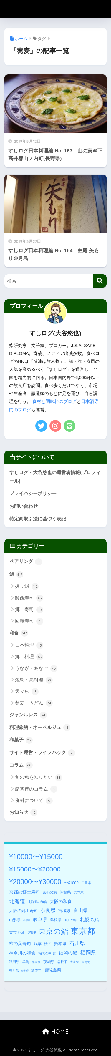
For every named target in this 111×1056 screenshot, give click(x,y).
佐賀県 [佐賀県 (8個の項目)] (65, 892)
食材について (33, 800)
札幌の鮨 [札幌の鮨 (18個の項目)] (89, 919)
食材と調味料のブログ (54, 401)
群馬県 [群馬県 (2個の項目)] (36, 962)
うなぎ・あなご (36, 668)
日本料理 (29, 645)
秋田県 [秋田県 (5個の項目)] (14, 962)
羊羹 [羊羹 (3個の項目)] (25, 962)
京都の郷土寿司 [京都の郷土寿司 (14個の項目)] (24, 891)
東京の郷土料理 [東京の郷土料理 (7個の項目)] (22, 932)
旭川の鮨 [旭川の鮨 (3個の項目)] (70, 920)
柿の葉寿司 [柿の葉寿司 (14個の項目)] (20, 943)
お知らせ (23, 812)
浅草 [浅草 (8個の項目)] (38, 944)
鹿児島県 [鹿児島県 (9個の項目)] (53, 970)
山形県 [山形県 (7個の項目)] (15, 920)
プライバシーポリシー (33, 493)
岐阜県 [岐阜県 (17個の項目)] (40, 919)
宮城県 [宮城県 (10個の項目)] (64, 910)
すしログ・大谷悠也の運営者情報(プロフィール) (54, 477)
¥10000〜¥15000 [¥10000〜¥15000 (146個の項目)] (36, 857)
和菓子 (21, 740)
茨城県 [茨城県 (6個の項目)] (49, 962)
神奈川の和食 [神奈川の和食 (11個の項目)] (22, 953)
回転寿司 (29, 621)
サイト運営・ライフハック (42, 752)
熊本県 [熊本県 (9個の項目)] (60, 943)
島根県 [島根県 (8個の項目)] (56, 920)
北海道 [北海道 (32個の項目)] (17, 901)
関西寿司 (29, 598)
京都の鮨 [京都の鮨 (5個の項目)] (50, 892)
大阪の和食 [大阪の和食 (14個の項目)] (61, 901)
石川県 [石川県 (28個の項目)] (77, 943)
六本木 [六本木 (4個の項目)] (79, 892)
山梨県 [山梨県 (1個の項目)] (26, 920)
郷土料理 (29, 656)
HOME (55, 1031)
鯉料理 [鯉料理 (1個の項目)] (25, 970)
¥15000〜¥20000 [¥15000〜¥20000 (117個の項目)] (35, 869)
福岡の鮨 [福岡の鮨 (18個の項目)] (68, 952)
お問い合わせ (23, 506)
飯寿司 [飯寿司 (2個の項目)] (86, 962)
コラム (21, 765)
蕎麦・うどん (33, 703)
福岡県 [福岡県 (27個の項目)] (88, 953)
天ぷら (26, 691)
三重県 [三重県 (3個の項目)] (86, 883)
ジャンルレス (28, 715)
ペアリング (25, 561)
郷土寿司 (29, 609)
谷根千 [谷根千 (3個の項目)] (62, 962)
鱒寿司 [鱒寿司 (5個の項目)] (36, 970)
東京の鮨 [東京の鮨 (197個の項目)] (53, 931)
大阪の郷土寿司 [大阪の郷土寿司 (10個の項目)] (23, 910)
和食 (18, 633)
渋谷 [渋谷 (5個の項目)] (47, 944)
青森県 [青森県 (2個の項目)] (74, 962)
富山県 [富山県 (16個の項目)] (81, 910)
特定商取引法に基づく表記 (37, 518)
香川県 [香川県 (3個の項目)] (14, 970)
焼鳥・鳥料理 (33, 680)
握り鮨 (26, 586)
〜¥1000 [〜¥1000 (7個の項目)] (71, 883)
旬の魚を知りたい (38, 777)
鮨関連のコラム (36, 789)
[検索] (100, 281)
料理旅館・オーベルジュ (39, 727)
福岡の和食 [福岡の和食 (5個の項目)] (47, 953)
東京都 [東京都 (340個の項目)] (83, 931)
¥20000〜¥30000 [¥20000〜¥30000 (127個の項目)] (35, 882)
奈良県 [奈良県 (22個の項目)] (48, 910)
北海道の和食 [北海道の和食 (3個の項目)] (37, 902)
